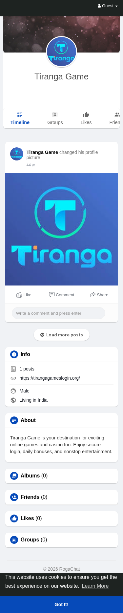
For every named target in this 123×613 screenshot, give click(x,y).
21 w (31, 165)
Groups (30, 539)
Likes (27, 518)
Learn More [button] (95, 586)
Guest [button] (108, 5)
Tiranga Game (61, 76)
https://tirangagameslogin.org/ (50, 378)
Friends (30, 497)
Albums (30, 475)
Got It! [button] (61, 604)
